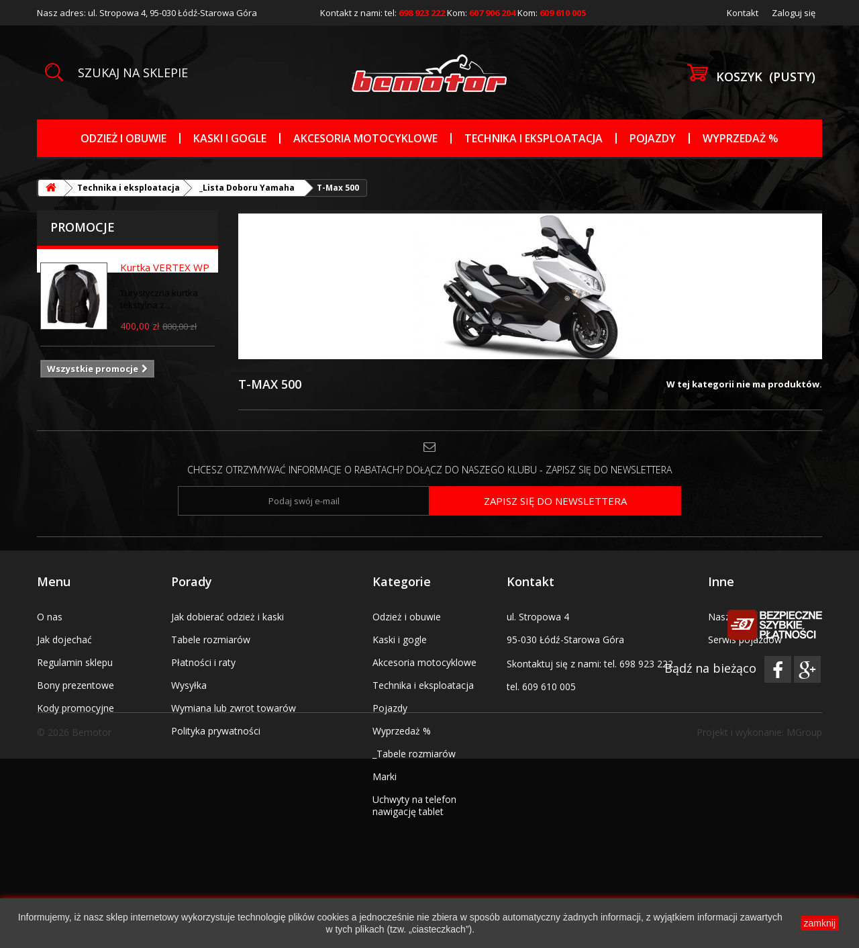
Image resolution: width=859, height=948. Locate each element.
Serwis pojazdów (745, 639)
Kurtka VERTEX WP (164, 267)
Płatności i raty (203, 662)
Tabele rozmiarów (210, 639)
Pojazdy (652, 138)
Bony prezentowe (75, 685)
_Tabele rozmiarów (414, 753)
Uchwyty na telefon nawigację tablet (414, 805)
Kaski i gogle (229, 138)
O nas (49, 616)
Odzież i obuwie (123, 138)
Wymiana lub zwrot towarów (233, 708)
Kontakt (742, 13)
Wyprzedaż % (740, 138)
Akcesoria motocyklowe (365, 138)
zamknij (820, 923)
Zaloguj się (793, 13)
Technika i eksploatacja (533, 138)
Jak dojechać (64, 639)
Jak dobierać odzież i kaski (227, 616)
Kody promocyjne (75, 708)
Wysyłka (189, 685)
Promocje (82, 227)
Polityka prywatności (215, 730)
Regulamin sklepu (75, 662)
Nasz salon (732, 616)
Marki (384, 776)
